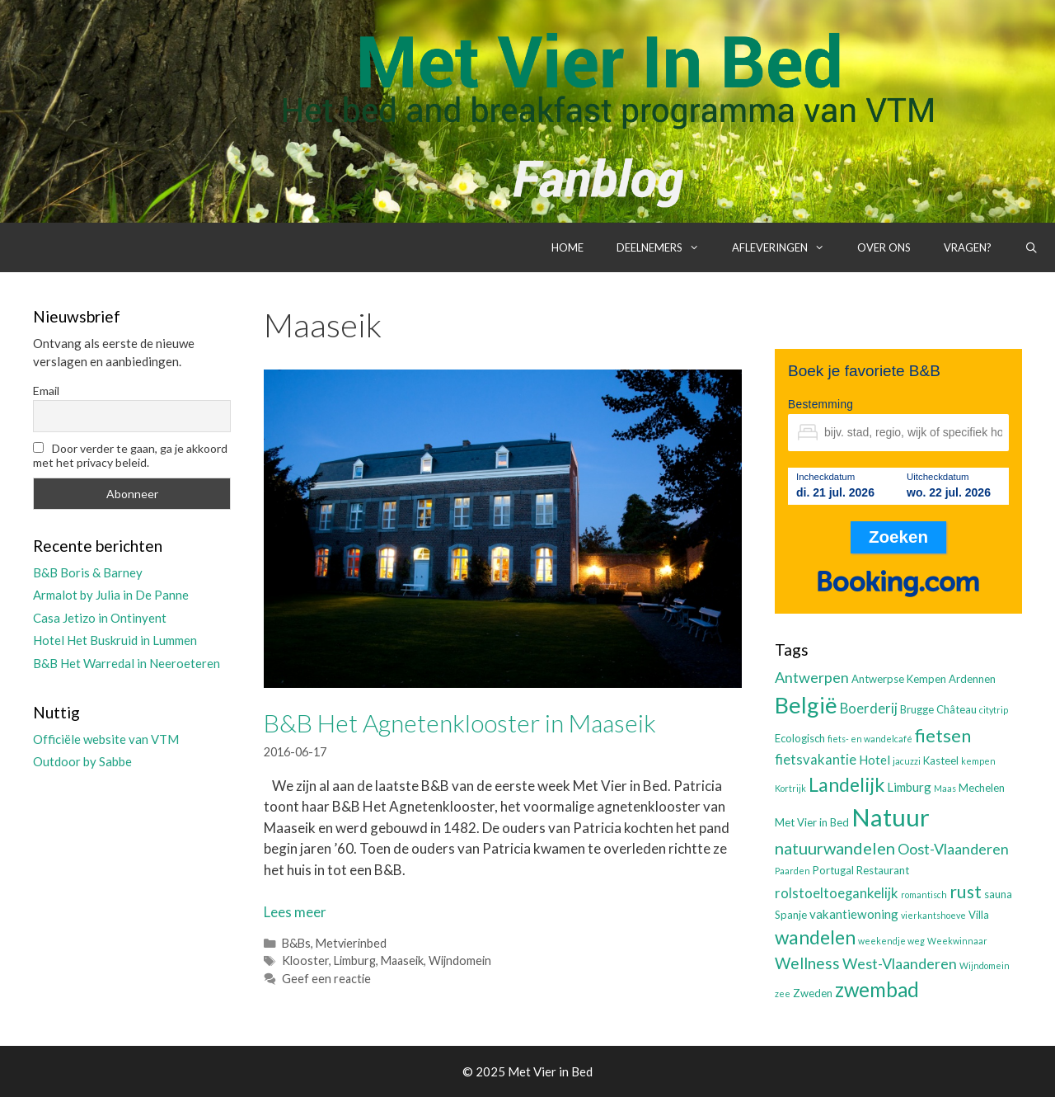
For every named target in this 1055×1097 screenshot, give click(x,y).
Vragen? (968, 247)
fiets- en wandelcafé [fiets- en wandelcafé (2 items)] (870, 738)
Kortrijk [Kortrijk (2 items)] (790, 788)
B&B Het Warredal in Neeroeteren (126, 663)
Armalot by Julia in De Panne (111, 594)
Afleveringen (786, 247)
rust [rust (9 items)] (966, 891)
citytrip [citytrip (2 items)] (993, 709)
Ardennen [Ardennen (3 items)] (972, 678)
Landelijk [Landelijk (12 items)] (846, 784)
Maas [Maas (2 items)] (945, 788)
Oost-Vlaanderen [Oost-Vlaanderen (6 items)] (953, 849)
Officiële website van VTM (106, 739)
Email (46, 391)
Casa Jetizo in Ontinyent (99, 617)
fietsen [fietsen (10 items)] (943, 735)
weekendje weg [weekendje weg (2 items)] (891, 940)
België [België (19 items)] (806, 704)
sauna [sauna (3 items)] (998, 894)
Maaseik (402, 960)
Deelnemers (666, 247)
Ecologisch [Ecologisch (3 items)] (800, 738)
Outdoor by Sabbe (82, 761)
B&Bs (296, 943)
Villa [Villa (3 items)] (978, 914)
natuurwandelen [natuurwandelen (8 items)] (835, 848)
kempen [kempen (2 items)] (978, 761)
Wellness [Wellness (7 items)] (807, 962)
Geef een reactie (326, 979)
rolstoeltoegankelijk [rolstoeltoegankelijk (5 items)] (836, 893)
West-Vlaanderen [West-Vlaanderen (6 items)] (899, 963)
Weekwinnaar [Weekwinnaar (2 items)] (957, 940)
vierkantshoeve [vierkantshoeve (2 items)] (933, 915)
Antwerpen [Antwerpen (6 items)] (812, 677)
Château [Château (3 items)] (956, 709)
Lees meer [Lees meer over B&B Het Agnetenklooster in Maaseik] (295, 911)
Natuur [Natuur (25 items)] (890, 817)
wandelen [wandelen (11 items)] (815, 937)
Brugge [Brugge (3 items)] (917, 709)
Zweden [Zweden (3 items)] (812, 993)
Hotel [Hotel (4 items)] (874, 759)
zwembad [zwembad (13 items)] (877, 989)
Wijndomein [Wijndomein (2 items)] (984, 965)
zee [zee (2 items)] (782, 993)
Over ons (884, 247)
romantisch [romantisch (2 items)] (924, 894)
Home (567, 247)
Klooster (305, 960)
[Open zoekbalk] (1031, 247)
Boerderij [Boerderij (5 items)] (869, 708)
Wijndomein (460, 960)
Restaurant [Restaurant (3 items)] (882, 870)
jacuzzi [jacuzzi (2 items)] (907, 761)
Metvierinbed (351, 943)
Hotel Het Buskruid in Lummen (115, 640)
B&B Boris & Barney (88, 572)
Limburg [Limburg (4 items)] (909, 786)
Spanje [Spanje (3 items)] (791, 914)
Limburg (355, 960)
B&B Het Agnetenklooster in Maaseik (460, 722)
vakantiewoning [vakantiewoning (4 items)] (853, 913)
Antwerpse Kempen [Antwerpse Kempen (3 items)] (898, 678)
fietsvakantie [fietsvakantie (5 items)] (815, 759)
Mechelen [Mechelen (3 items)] (982, 787)
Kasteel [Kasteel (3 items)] (941, 760)
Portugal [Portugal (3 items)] (833, 870)
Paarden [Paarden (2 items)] (792, 870)
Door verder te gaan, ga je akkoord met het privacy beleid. (130, 455)
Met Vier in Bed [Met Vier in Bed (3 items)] (812, 822)
